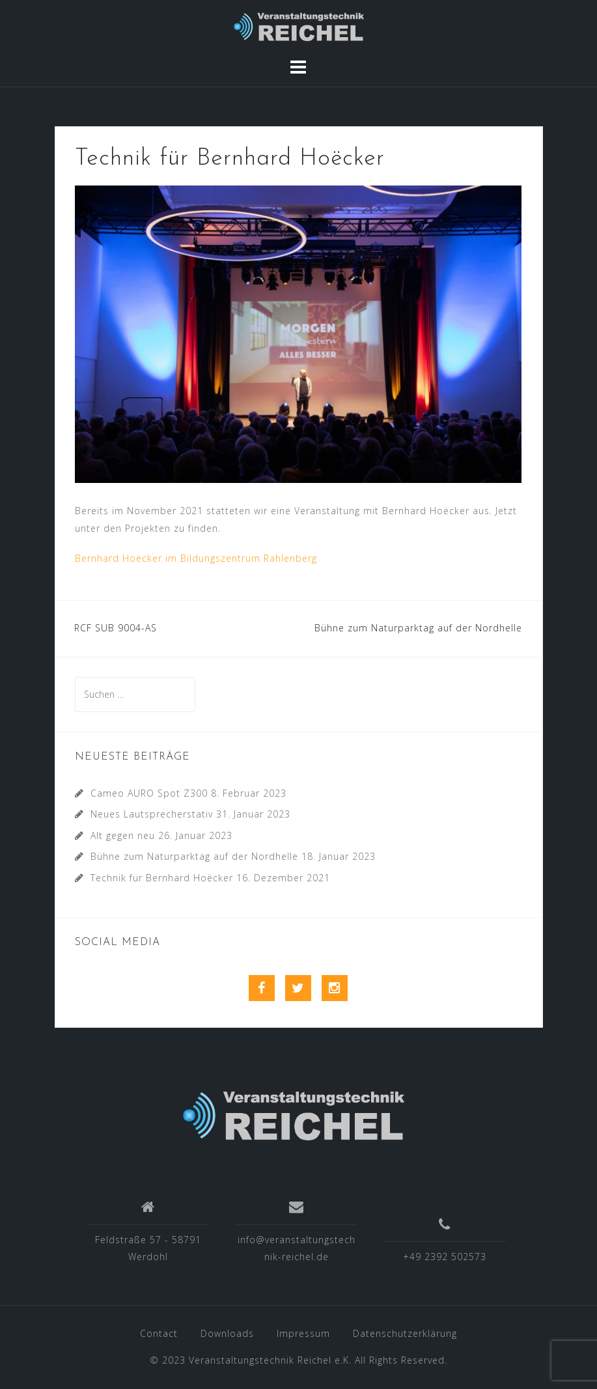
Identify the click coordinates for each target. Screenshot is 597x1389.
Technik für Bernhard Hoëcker (161, 878)
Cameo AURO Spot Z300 (149, 793)
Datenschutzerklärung (405, 1333)
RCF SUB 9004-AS (115, 628)
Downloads (227, 1333)
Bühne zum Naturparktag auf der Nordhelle (418, 628)
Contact (159, 1333)
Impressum (303, 1333)
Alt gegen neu (122, 835)
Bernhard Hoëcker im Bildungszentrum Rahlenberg (196, 558)
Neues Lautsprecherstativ (151, 814)
